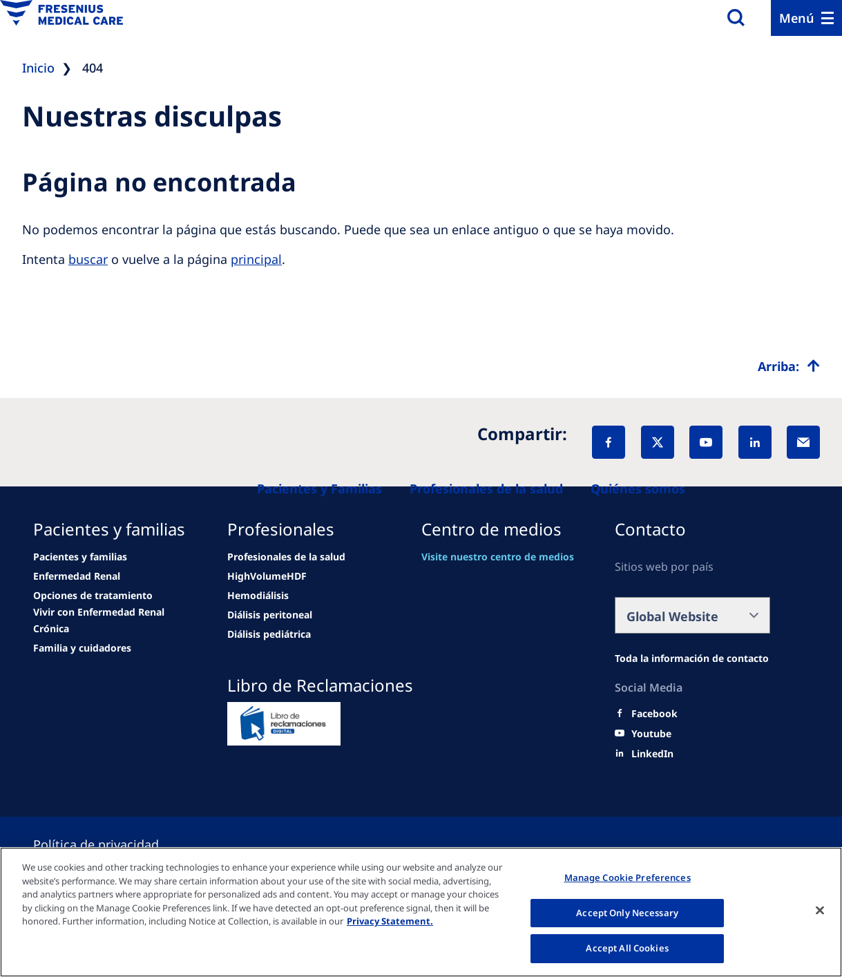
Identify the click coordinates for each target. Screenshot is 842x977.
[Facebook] (608, 442)
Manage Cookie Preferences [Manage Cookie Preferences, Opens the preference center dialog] (627, 877)
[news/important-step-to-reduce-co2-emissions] (76, 576)
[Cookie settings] (112, 844)
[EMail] (803, 442)
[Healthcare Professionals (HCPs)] (486, 488)
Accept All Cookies (627, 948)
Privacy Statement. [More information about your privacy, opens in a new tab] (390, 921)
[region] (421, 912)
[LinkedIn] (755, 442)
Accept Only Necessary (627, 913)
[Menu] (806, 18)
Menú (796, 18)
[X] (657, 442)
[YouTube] (706, 442)
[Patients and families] (319, 488)
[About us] (638, 488)
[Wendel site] (80, 557)
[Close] (820, 910)
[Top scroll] (789, 366)
